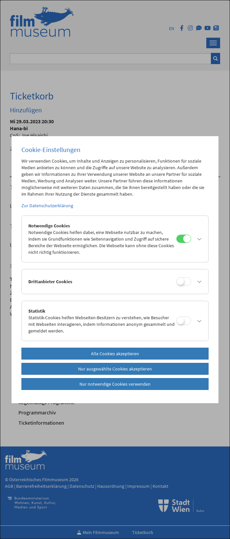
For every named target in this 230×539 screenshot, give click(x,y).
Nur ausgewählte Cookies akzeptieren (115, 369)
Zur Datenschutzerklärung (47, 206)
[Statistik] (183, 321)
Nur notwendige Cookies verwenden (115, 384)
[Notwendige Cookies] (183, 239)
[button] (198, 239)
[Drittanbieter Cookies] (183, 281)
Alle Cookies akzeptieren (115, 354)
